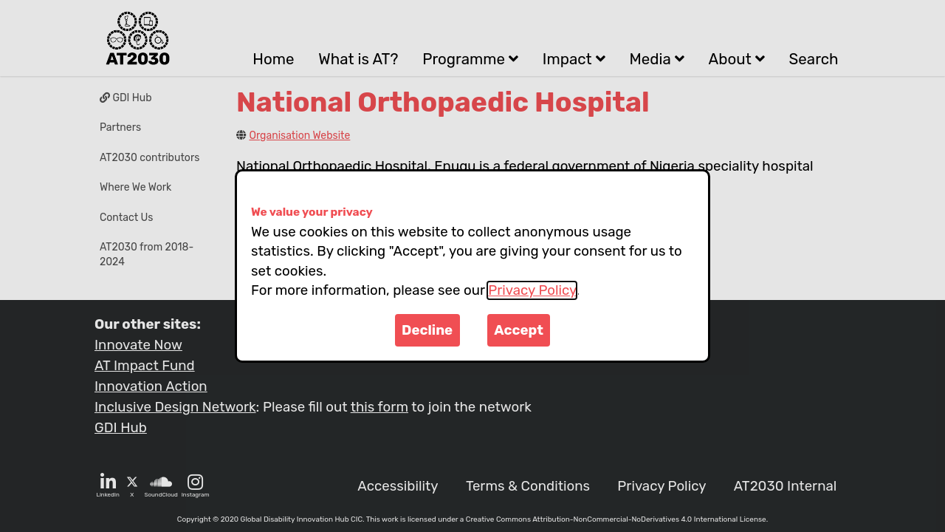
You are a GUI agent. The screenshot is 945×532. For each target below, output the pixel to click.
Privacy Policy (532, 290)
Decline (427, 330)
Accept (518, 330)
